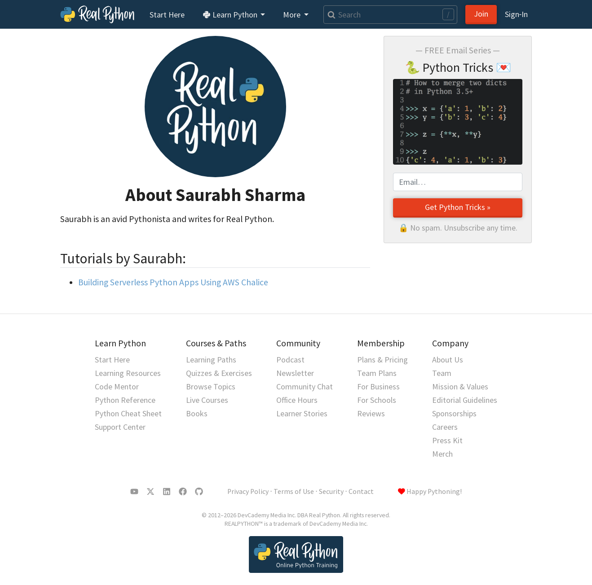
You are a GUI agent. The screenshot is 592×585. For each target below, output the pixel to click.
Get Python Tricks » (457, 207)
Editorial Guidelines (464, 400)
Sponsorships (454, 413)
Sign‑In (516, 14)
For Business (378, 386)
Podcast (290, 359)
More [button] (292, 14)
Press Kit (447, 440)
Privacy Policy (248, 491)
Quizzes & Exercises (219, 373)
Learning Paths (211, 359)
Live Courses (207, 400)
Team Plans (377, 373)
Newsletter (295, 373)
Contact (361, 491)
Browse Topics (210, 386)
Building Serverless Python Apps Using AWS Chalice (173, 282)
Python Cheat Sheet (128, 413)
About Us (447, 359)
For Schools (376, 400)
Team (441, 373)
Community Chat (304, 386)
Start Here (167, 14)
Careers (445, 427)
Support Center (120, 427)
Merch (442, 454)
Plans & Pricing (382, 359)
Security (331, 491)
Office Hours (297, 400)
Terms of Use (294, 491)
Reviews (371, 413)
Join (481, 14)
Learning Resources (128, 373)
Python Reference (125, 400)
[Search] (390, 14)
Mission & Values (460, 386)
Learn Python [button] (231, 14)
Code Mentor (117, 386)
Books (197, 413)
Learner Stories (301, 413)
